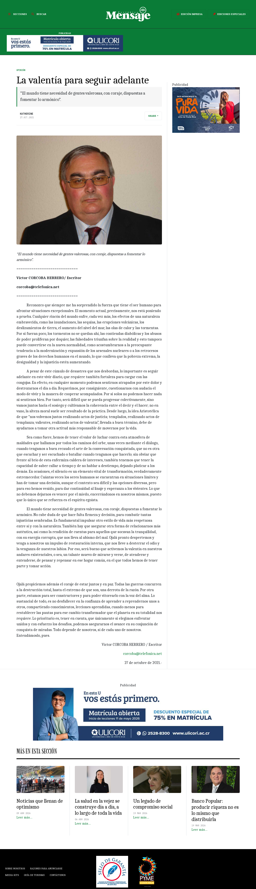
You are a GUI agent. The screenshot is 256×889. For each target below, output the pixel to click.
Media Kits (12, 875)
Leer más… (24, 817)
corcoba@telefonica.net (142, 653)
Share (152, 115)
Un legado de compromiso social (152, 804)
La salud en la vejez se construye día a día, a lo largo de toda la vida (98, 807)
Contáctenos (58, 875)
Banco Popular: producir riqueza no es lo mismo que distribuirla (215, 810)
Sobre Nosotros (15, 868)
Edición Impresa (189, 14)
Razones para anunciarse (46, 868)
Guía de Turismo (34, 875)
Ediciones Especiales (228, 14)
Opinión (20, 70)
